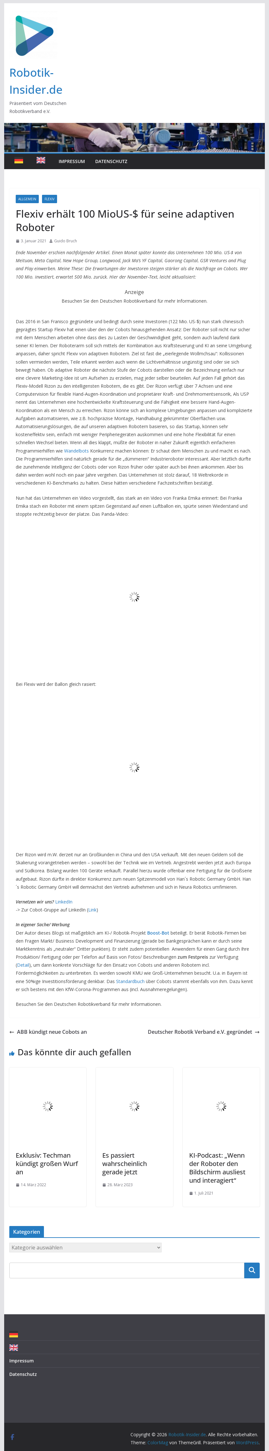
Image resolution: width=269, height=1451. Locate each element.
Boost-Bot (158, 933)
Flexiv (50, 199)
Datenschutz (111, 161)
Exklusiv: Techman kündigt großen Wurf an (47, 1163)
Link (92, 910)
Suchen (252, 1270)
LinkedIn (63, 902)
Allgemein (27, 199)
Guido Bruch (65, 241)
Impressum (72, 161)
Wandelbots (76, 451)
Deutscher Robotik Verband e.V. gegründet (204, 1031)
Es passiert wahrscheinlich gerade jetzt (124, 1163)
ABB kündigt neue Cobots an (48, 1031)
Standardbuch (130, 981)
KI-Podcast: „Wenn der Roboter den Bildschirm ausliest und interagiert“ (217, 1168)
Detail (23, 965)
